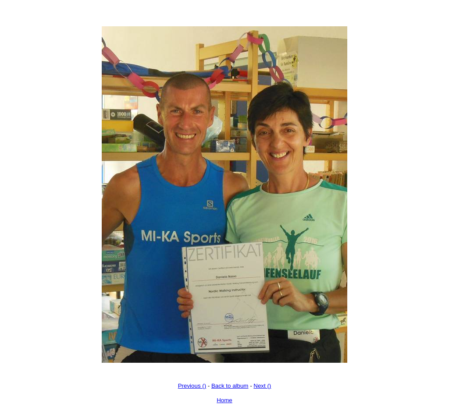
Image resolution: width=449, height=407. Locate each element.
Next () (262, 385)
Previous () (192, 385)
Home (224, 400)
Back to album (229, 385)
